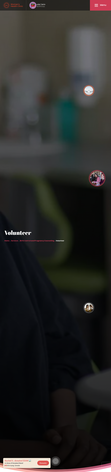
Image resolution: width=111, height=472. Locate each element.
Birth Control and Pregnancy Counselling (37, 241)
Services (14, 241)
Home (6, 241)
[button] (100, 5)
